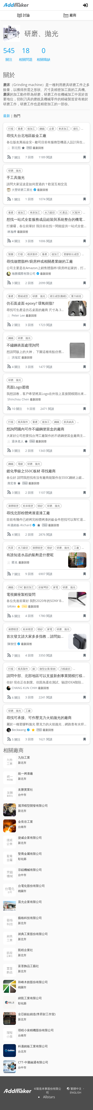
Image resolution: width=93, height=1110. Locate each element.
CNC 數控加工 (26, 587)
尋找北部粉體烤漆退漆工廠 (28, 512)
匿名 (15, 562)
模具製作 (32, 254)
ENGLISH (75, 1092)
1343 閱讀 (45, 451)
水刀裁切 (50, 212)
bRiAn (17, 606)
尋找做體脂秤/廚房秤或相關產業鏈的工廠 (40, 261)
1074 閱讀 (45, 199)
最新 (6, 115)
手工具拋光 (16, 177)
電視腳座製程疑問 (21, 594)
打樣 (10, 128)
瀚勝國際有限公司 (25, 273)
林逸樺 (11, 232)
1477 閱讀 (45, 367)
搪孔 (75, 128)
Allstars (49, 1097)
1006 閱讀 (45, 241)
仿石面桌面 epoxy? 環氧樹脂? (30, 303)
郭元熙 (22, 148)
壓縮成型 (23, 296)
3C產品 (63, 212)
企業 (51, 128)
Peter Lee (18, 315)
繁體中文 (76, 1089)
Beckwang (27, 730)
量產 (20, 128)
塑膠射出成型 (71, 254)
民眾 (10, 548)
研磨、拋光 (14, 170)
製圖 (10, 254)
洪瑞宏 (16, 357)
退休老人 (23, 441)
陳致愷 (13, 644)
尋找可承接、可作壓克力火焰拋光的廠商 (39, 717)
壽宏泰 (17, 483)
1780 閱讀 (45, 616)
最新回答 (38, 148)
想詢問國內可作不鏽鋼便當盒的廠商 (35, 429)
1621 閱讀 (45, 739)
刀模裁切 (65, 669)
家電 (55, 587)
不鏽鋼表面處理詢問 (23, 345)
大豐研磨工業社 (24, 190)
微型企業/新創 (47, 669)
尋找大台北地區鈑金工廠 (26, 135)
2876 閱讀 (45, 534)
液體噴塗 (13, 506)
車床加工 (64, 128)
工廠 (76, 548)
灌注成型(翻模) (58, 296)
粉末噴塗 (28, 506)
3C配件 (76, 212)
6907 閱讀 (45, 574)
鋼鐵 (42, 128)
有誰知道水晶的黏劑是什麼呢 (30, 554)
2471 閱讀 (47, 409)
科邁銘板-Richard (27, 525)
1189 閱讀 (45, 157)
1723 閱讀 (45, 325)
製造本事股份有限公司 (48, 1090)
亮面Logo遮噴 (18, 387)
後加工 (31, 128)
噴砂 (40, 506)
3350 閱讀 (45, 655)
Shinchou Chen (18, 399)
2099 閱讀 (45, 283)
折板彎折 (43, 587)
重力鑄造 (76, 296)
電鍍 (20, 464)
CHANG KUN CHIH (24, 688)
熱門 (17, 115)
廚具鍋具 (69, 422)
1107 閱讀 (45, 493)
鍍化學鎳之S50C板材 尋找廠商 (31, 470)
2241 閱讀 (45, 697)
